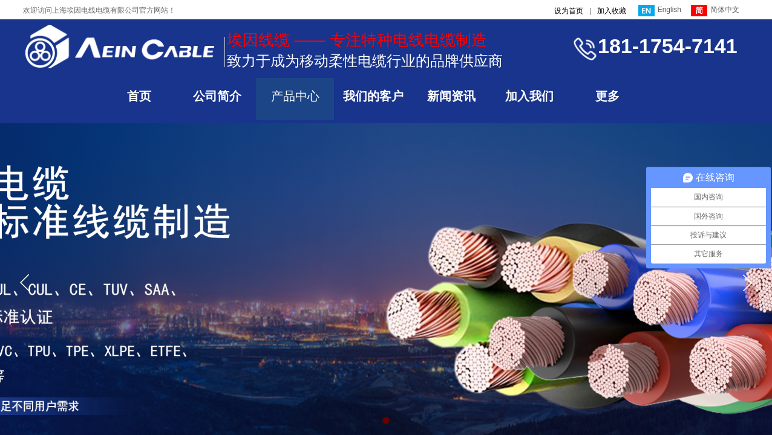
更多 (607, 96)
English (659, 10)
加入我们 (529, 96)
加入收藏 (611, 11)
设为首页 (568, 11)
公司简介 (217, 96)
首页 (139, 96)
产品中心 (295, 96)
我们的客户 (373, 96)
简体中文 (715, 10)
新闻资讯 (451, 96)
